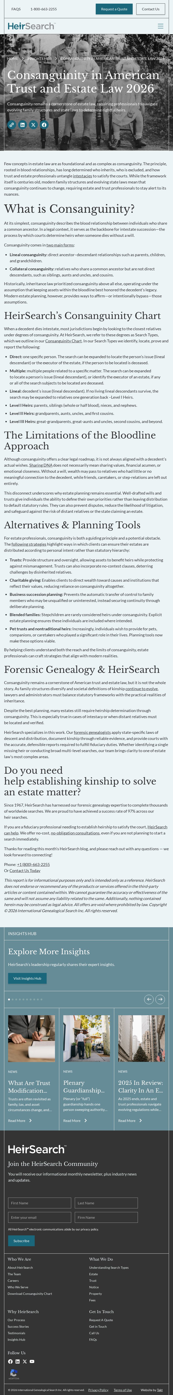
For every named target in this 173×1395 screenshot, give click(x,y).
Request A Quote (101, 1319)
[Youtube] (32, 1360)
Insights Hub (39, 57)
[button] (9, 998)
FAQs (93, 1339)
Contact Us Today (24, 869)
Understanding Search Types (109, 1266)
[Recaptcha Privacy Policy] (46, 1373)
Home (12, 57)
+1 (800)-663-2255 (33, 863)
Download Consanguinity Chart (30, 1293)
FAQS (15, 8)
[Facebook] (10, 1360)
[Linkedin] (17, 1360)
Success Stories (18, 1325)
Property (95, 1293)
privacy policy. (90, 1228)
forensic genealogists (92, 731)
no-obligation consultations (75, 832)
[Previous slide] (149, 998)
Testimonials (16, 1332)
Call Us (94, 1332)
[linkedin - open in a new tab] (22, 123)
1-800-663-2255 (43, 8)
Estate (93, 1273)
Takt (160, 1389)
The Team (14, 1273)
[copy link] (11, 123)
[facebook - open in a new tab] (44, 123)
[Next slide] (160, 998)
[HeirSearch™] (32, 25)
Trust (92, 1280)
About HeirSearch (20, 1266)
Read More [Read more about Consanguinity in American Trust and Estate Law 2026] (16, 1119)
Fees (92, 1299)
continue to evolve (141, 687)
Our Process (16, 1319)
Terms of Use (123, 1389)
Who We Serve (18, 1286)
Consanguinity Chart (63, 339)
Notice (94, 1286)
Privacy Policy (98, 1389)
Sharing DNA (40, 464)
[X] (24, 1360)
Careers (13, 1280)
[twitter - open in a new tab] (33, 123)
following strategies (28, 543)
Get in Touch (98, 1325)
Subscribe (21, 1240)
